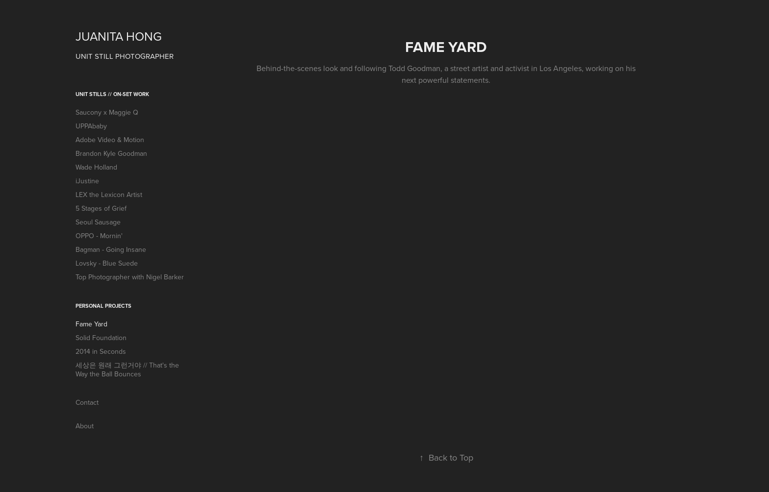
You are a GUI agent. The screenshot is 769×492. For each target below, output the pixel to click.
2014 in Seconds (101, 351)
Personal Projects (103, 306)
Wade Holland (96, 167)
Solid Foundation (101, 338)
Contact (87, 402)
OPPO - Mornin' (99, 236)
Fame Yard (91, 324)
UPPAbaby (91, 126)
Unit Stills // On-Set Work (112, 94)
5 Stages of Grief (101, 208)
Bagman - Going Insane (111, 249)
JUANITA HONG (119, 36)
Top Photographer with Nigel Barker (130, 277)
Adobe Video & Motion (110, 140)
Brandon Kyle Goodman (111, 153)
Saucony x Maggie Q (107, 112)
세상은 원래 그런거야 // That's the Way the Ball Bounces (127, 369)
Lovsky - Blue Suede (107, 263)
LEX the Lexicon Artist (109, 194)
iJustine (87, 181)
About (85, 426)
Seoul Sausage (98, 222)
